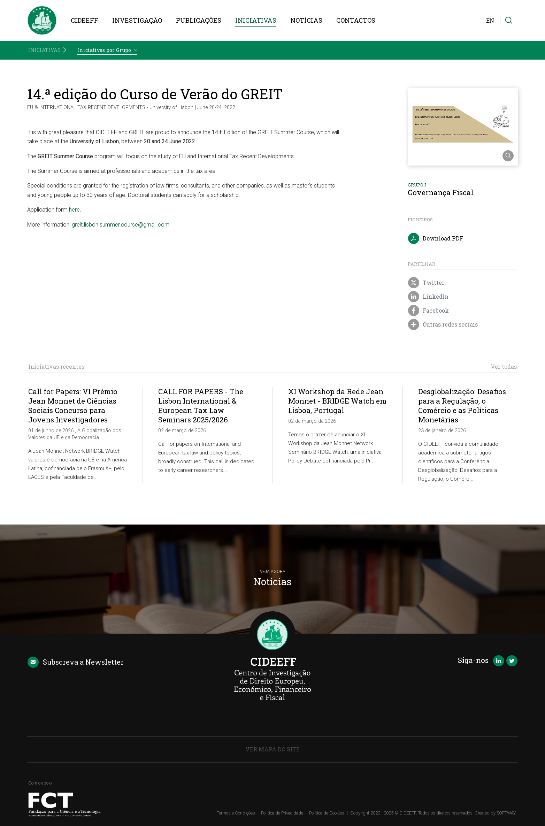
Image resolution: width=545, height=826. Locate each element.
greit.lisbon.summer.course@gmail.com (120, 224)
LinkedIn (428, 297)
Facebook (428, 311)
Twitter (426, 283)
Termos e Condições (236, 813)
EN (490, 20)
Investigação (137, 20)
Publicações (198, 20)
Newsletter (75, 662)
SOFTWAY (506, 813)
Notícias (306, 20)
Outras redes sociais (443, 325)
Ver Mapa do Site (272, 749)
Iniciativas (255, 20)
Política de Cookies (326, 813)
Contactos (355, 20)
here (74, 209)
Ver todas (504, 367)
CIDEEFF (84, 20)
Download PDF (435, 239)
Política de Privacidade (282, 813)
